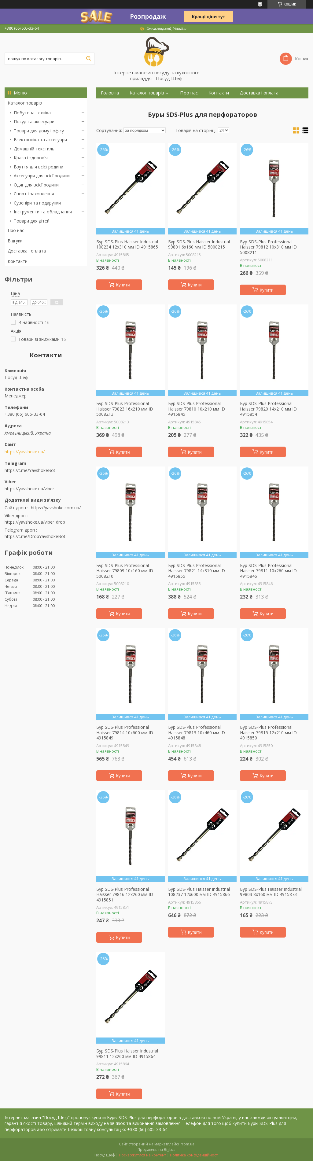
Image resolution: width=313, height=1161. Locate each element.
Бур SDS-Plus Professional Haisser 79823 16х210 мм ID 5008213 (124, 409)
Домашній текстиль (34, 149)
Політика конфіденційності (194, 1155)
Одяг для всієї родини (36, 185)
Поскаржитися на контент (142, 1155)
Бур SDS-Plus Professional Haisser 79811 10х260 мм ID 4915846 (268, 571)
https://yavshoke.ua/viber (29, 489)
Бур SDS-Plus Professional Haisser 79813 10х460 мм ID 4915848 (196, 732)
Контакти (18, 261)
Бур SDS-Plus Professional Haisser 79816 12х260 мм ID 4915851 (124, 894)
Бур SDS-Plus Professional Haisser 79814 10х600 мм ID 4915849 (124, 732)
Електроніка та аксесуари (40, 139)
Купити (123, 284)
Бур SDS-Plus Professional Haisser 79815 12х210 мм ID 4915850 (268, 732)
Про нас (16, 230)
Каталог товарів (25, 103)
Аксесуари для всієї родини (42, 176)
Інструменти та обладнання (43, 212)
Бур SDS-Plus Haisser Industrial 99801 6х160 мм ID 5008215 (199, 244)
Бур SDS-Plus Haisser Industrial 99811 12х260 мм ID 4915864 (127, 1053)
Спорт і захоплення (34, 194)
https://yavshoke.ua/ (25, 452)
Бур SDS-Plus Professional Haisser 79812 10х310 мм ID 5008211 (268, 247)
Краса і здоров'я (31, 157)
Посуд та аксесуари (34, 121)
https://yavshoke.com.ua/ (56, 507)
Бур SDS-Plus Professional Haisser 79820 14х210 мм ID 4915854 (268, 409)
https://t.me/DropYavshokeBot (35, 536)
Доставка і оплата (27, 251)
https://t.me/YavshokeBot (30, 470)
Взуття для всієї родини (38, 167)
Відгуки (15, 241)
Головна (110, 92)
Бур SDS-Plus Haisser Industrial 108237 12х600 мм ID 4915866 (199, 891)
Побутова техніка (32, 113)
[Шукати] (88, 59)
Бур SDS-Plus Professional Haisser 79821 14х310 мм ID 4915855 (196, 571)
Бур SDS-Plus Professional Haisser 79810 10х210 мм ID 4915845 (196, 409)
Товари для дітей (32, 221)
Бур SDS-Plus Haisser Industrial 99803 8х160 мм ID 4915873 (271, 891)
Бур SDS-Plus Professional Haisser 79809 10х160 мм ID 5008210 (124, 571)
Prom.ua (187, 1144)
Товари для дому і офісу (39, 131)
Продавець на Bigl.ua (156, 1149)
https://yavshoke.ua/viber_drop (35, 522)
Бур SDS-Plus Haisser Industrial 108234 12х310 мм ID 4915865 (127, 244)
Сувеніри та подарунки (37, 203)
